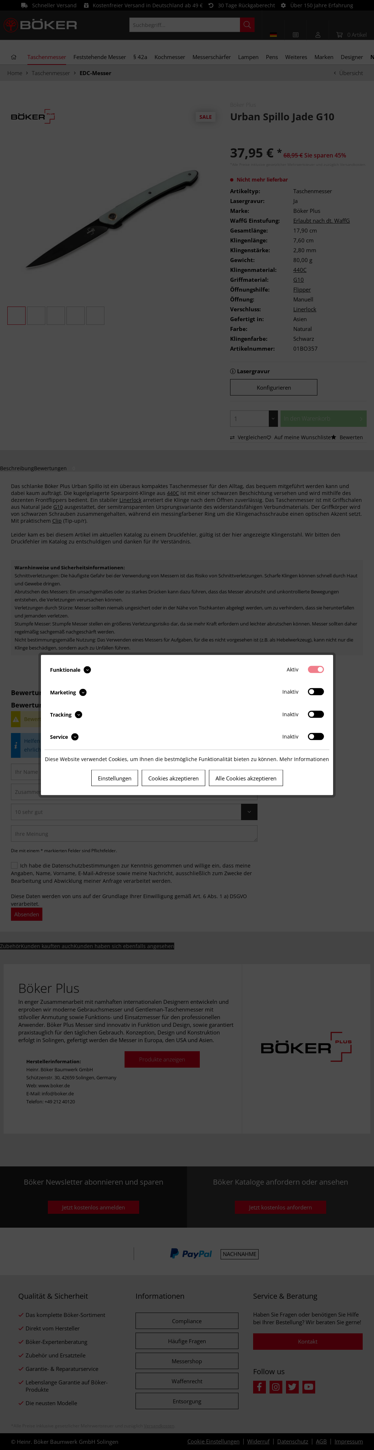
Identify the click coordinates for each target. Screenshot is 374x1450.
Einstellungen (114, 778)
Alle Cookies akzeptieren (245, 778)
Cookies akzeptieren (173, 778)
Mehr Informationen (304, 759)
